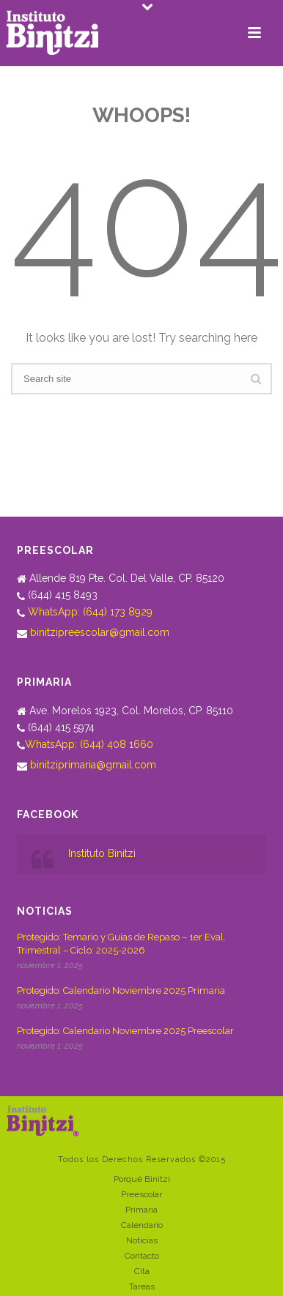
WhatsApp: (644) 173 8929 (90, 612)
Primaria (141, 1210)
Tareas (142, 1286)
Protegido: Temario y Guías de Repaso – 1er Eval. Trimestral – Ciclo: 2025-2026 (121, 944)
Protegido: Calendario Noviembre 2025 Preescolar (125, 1030)
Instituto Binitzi (102, 853)
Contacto (142, 1256)
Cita (142, 1271)
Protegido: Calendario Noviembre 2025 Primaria (121, 990)
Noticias (142, 1240)
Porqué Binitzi (142, 1179)
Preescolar (141, 1194)
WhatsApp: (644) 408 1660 (89, 744)
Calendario (142, 1225)
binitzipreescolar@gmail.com (99, 632)
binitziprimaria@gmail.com (93, 765)
